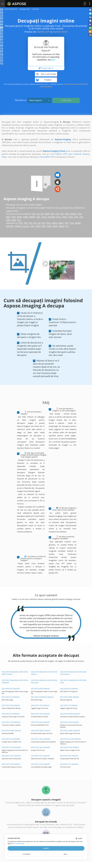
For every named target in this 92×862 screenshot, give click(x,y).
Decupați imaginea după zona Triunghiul (73, 673)
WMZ (25, 217)
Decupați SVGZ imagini (40, 739)
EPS (81, 217)
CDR (8, 220)
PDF (21, 223)
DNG (64, 217)
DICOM (51, 217)
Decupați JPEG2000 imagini (42, 697)
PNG (67, 213)
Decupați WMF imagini (11, 730)
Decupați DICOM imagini (70, 739)
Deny (65, 854)
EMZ (13, 217)
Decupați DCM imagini (11, 747)
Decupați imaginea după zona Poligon (44, 681)
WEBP (32, 217)
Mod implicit (39, 100)
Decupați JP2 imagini (69, 688)
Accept (46, 848)
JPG (33, 213)
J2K (42, 213)
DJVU (58, 217)
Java (70, 154)
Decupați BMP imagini (69, 697)
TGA (80, 213)
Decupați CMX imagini (40, 764)
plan (53, 59)
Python (58, 154)
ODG (70, 217)
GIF (62, 213)
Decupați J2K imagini (10, 697)
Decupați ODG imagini (11, 756)
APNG (73, 213)
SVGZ (44, 217)
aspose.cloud (60, 31)
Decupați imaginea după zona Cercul (44, 673)
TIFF (57, 213)
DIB (52, 213)
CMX (13, 220)
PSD (26, 223)
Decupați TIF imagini (69, 705)
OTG (76, 217)
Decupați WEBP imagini (70, 730)
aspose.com (43, 31)
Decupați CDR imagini (11, 764)
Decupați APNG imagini (70, 714)
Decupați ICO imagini (69, 764)
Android (77, 154)
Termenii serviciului (71, 84)
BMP (47, 213)
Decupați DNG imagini (69, 747)
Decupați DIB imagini (11, 705)
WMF (19, 217)
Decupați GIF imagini (11, 714)
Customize (26, 854)
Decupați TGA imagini (11, 722)
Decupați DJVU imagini (40, 747)
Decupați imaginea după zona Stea (73, 681)
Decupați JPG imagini (11, 688)
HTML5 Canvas (21, 226)
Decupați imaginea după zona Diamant (15, 681)
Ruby (4, 156)
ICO (19, 220)
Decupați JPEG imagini (40, 688)
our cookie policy (18, 843)
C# (52, 154)
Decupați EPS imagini (69, 756)
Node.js (86, 154)
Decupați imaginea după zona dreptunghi (15, 673)
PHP (65, 154)
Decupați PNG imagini (40, 714)
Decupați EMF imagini (40, 722)
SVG (38, 217)
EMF (8, 217)
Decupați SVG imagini (11, 739)
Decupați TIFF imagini (40, 705)
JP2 (38, 213)
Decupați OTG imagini (40, 756)
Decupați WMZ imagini (40, 730)
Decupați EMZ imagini (69, 722)
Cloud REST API (47, 156)
